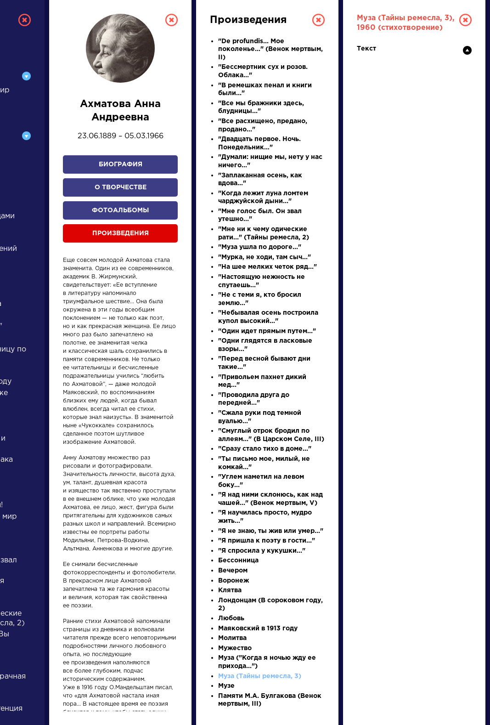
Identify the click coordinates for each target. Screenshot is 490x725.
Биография (120, 164)
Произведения (120, 233)
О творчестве (120, 187)
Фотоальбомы (120, 210)
